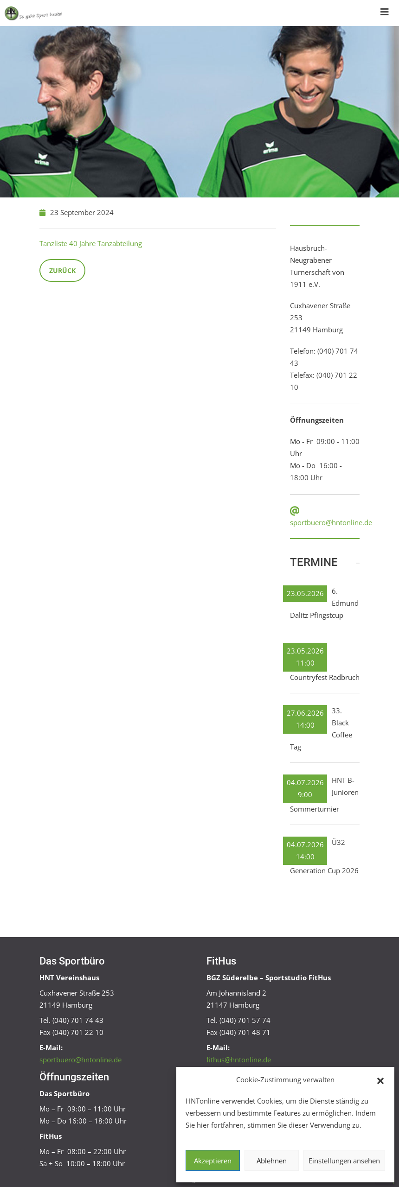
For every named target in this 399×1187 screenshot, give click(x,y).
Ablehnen (272, 1160)
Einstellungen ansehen (344, 1160)
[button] (380, 1080)
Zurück (62, 270)
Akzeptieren (213, 1160)
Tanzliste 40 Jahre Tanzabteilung (90, 243)
